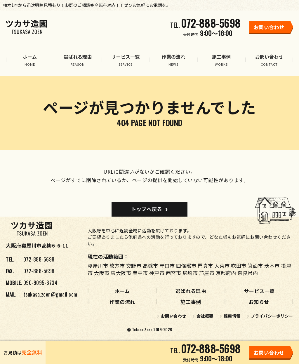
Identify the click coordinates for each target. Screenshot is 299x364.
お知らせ (259, 301)
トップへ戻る (146, 209)
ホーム (122, 290)
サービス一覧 (259, 290)
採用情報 (232, 316)
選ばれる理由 (190, 290)
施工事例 (190, 301)
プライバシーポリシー (272, 316)
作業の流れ (122, 301)
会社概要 (205, 316)
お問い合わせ (173, 316)
